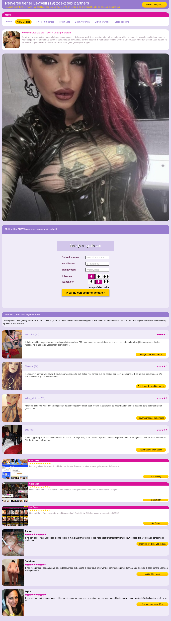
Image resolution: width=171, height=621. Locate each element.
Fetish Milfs (64, 22)
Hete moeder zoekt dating (150, 450)
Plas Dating (156, 476)
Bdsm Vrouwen (82, 22)
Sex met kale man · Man (152, 604)
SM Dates (155, 523)
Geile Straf (156, 500)
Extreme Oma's (102, 22)
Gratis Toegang (154, 4)
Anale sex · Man (152, 574)
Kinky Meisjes (23, 22)
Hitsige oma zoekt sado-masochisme (151, 354)
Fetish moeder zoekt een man (151, 386)
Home (9, 21)
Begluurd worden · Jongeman (152, 544)
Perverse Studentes (44, 22)
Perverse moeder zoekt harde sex (151, 418)
